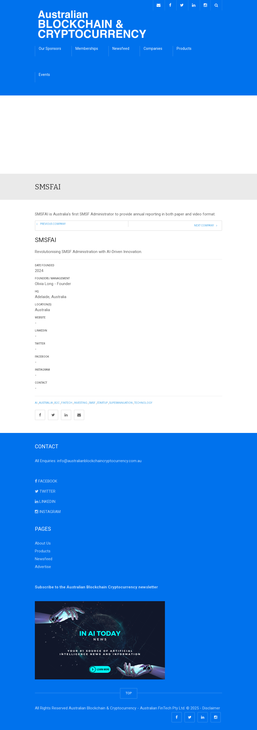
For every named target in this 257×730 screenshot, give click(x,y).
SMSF (92, 401)
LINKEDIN (45, 500)
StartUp (102, 401)
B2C (57, 401)
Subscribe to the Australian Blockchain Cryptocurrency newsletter (96, 585)
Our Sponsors (50, 47)
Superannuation (121, 401)
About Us (43, 542)
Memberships (86, 47)
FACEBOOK (46, 480)
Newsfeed (120, 47)
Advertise (43, 565)
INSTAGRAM (48, 510)
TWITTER (45, 490)
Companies (153, 47)
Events (44, 73)
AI (36, 401)
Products (184, 47)
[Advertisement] (128, 133)
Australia (46, 401)
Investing (80, 401)
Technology (143, 401)
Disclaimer (211, 706)
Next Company (205, 224)
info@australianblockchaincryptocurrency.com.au (99, 459)
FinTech (66, 401)
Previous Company (54, 224)
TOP (129, 692)
